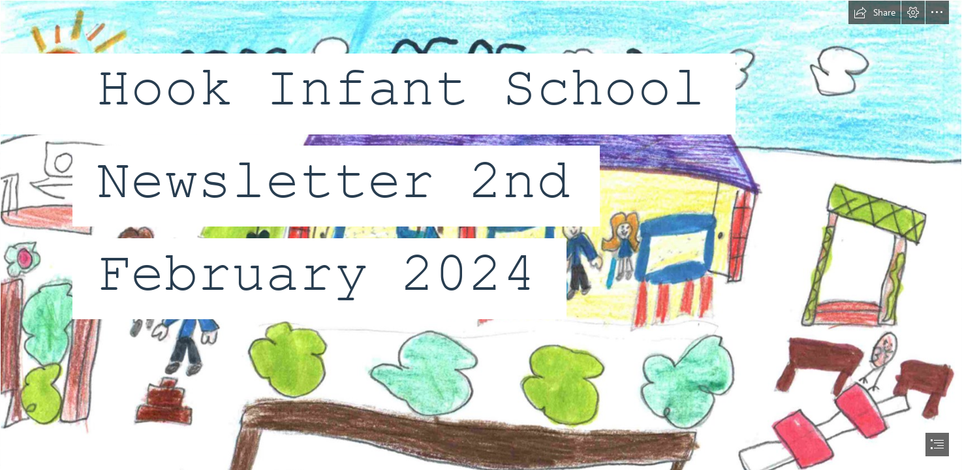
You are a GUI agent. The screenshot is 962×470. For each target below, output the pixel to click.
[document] (481, 235)
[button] (874, 12)
